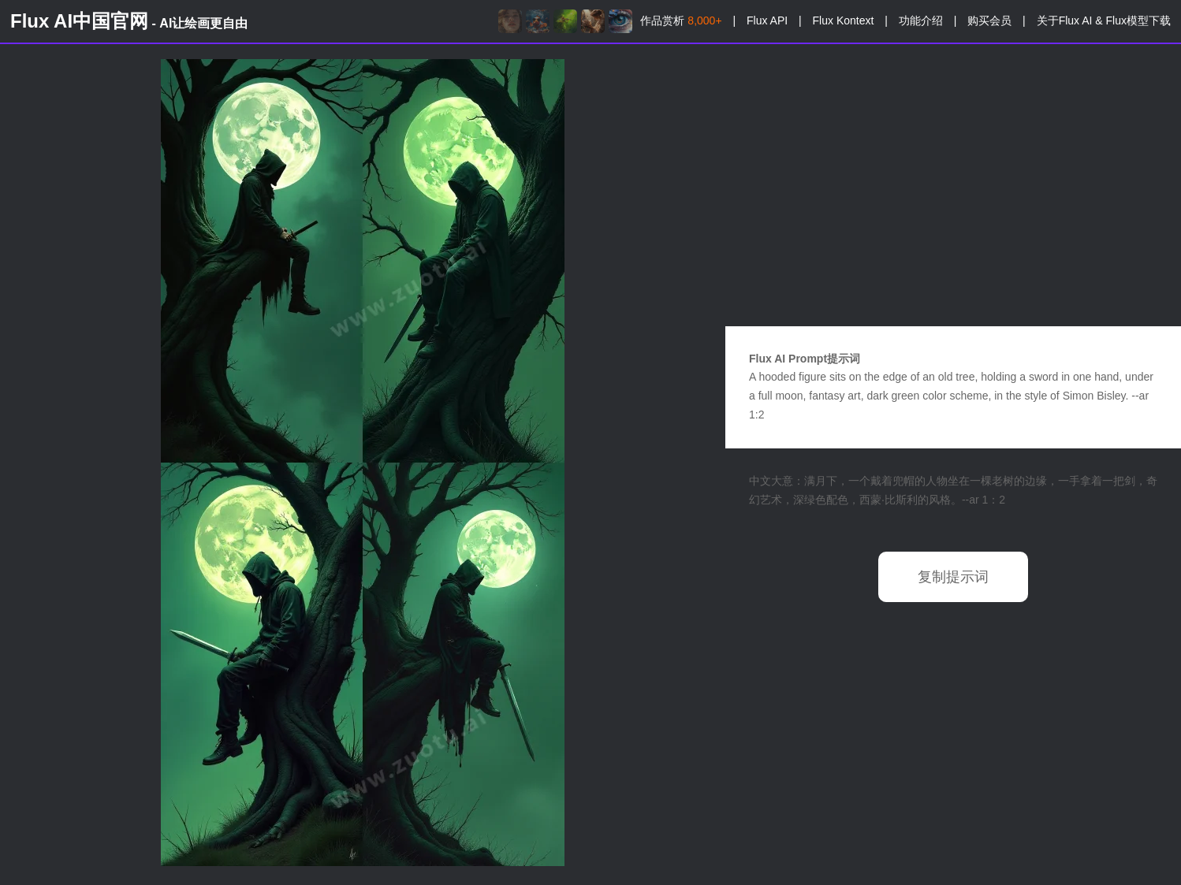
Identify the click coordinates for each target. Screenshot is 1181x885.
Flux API (767, 20)
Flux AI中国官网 (129, 21)
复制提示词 (953, 577)
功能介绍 (921, 20)
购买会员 (989, 20)
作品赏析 (680, 20)
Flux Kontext (843, 20)
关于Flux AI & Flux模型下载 (1104, 20)
